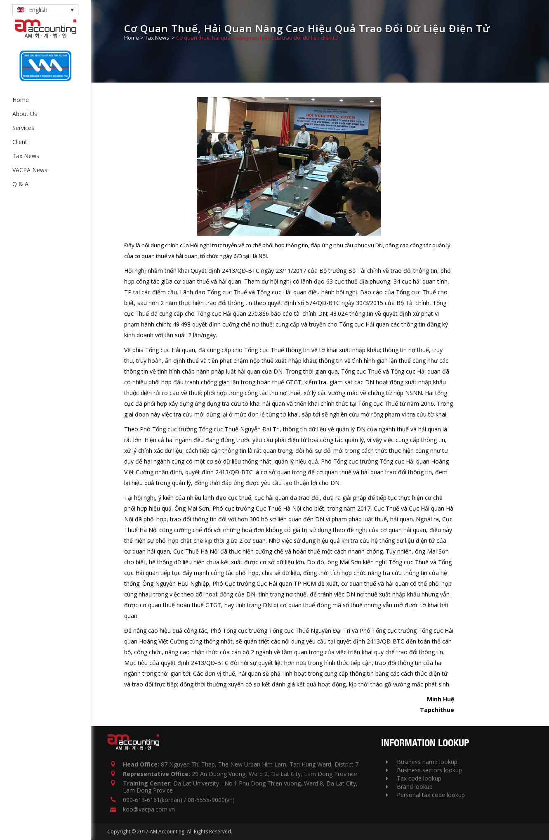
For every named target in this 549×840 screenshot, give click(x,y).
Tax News (157, 37)
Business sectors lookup (424, 770)
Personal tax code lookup (425, 795)
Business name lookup (421, 762)
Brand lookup (409, 786)
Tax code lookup (413, 778)
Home (131, 37)
